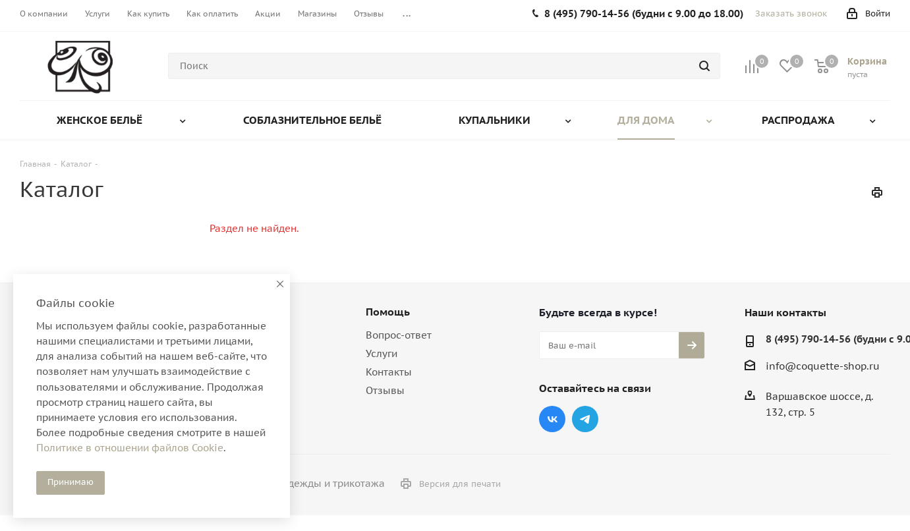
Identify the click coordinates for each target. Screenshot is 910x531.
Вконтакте (552, 419)
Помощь (388, 311)
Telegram (585, 419)
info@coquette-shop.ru (823, 366)
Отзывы (385, 390)
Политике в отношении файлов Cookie (129, 447)
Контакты (389, 372)
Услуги (381, 353)
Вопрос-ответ (399, 335)
